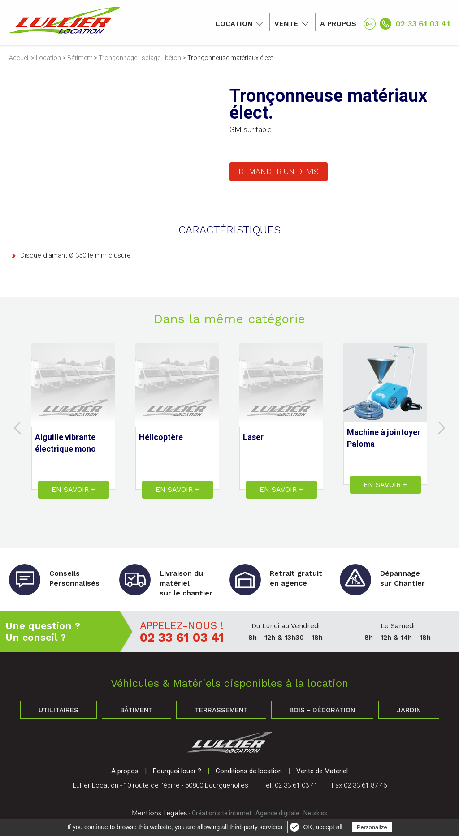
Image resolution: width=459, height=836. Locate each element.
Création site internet (221, 813)
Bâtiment (79, 57)
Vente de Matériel (322, 771)
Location (234, 23)
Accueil (19, 57)
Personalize (372, 827)
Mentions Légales (159, 813)
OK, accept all (322, 827)
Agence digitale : (279, 813)
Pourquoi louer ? (177, 771)
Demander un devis (278, 171)
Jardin (409, 710)
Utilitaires (58, 710)
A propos (338, 23)
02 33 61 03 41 (422, 23)
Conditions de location (249, 771)
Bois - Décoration (322, 710)
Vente (286, 23)
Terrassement (221, 710)
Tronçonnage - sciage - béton (140, 57)
